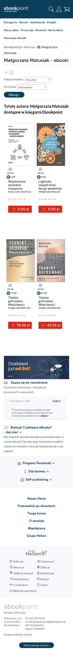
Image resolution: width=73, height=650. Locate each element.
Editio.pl (45, 567)
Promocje (27, 30)
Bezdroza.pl (47, 573)
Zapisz (56, 400)
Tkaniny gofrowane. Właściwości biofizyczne (47, 303)
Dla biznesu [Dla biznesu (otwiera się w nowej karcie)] (37, 471)
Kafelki (11, 72)
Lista (6, 72)
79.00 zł (23, 325)
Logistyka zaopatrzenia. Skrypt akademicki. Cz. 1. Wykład (50, 187)
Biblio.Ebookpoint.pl (24, 590)
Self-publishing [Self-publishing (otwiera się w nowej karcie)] (37, 479)
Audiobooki (37, 22)
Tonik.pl (28, 634)
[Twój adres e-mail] (25, 401)
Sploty (44, 585)
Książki (51, 22)
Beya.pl (44, 579)
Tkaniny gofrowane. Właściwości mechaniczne (16, 303)
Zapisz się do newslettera (29, 382)
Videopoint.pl (21, 579)
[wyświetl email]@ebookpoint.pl (49, 621)
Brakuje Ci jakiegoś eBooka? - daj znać (28, 430)
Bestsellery (55, 30)
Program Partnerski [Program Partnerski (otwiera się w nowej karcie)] (37, 463)
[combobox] (37, 79)
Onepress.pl (47, 561)
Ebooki (23, 22)
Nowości (41, 30)
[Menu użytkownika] (59, 9)
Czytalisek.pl (20, 585)
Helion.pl (18, 561)
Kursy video (11, 30)
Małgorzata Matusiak (49, 191)
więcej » (44, 415)
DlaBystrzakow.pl (23, 573)
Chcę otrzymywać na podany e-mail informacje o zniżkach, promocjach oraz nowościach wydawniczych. (29, 412)
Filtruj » (14, 95)
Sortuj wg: (10, 86)
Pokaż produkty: (14, 79)
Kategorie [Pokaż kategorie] (10, 22)
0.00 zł (23, 209)
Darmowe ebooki (15, 38)
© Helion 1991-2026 (14, 612)
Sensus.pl (18, 567)
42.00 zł (53, 325)
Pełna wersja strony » (37, 645)
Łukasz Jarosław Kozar (20, 191)
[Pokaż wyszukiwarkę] (51, 9)
